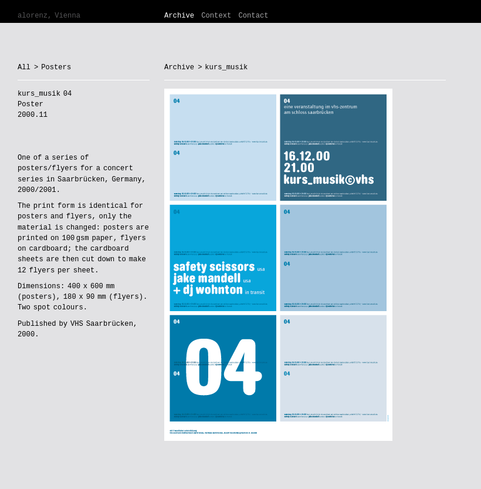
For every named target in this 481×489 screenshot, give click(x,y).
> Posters (52, 67)
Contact (253, 16)
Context (216, 16)
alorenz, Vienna (49, 16)
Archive (179, 16)
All (24, 67)
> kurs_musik (223, 67)
